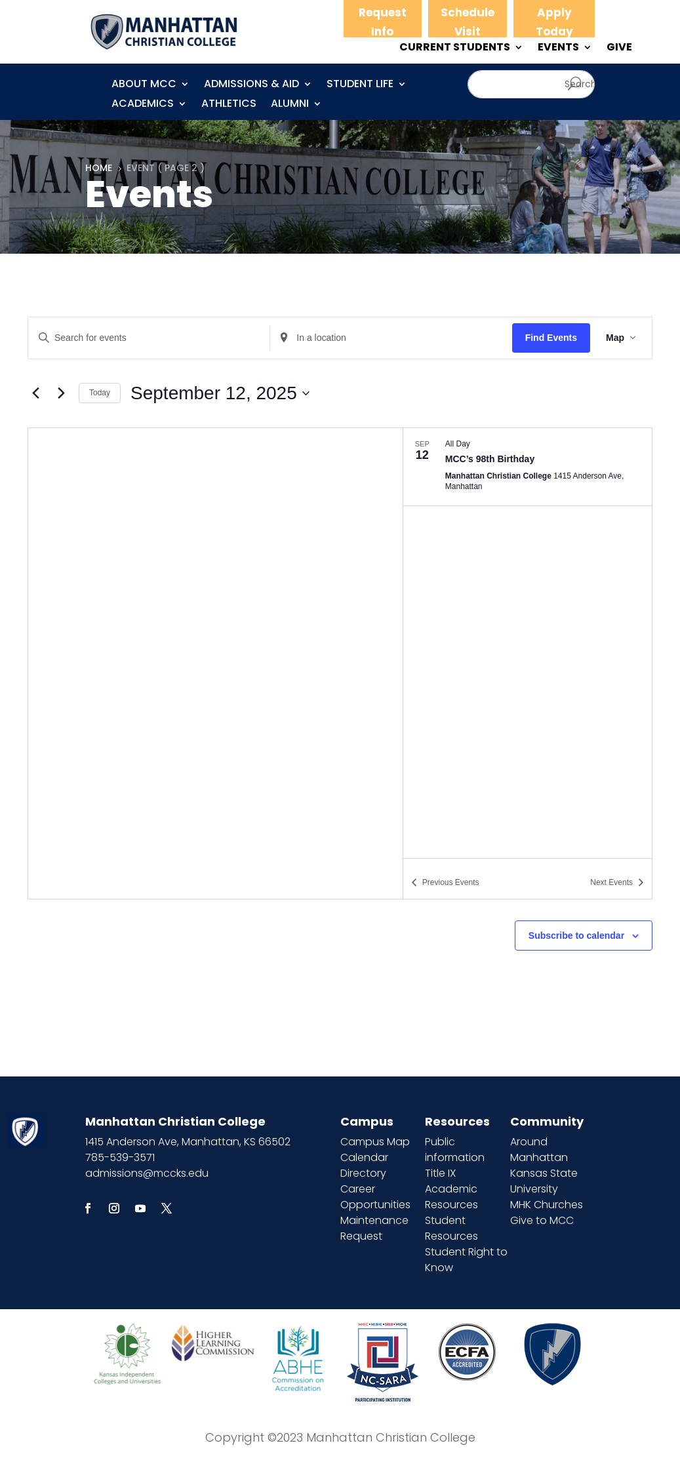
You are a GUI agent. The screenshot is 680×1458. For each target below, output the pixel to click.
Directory (363, 1173)
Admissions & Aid (251, 85)
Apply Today (554, 22)
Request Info (383, 22)
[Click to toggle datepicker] (220, 393)
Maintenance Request (374, 1228)
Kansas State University (544, 1181)
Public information (455, 1149)
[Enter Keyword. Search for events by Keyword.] (149, 338)
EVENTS (558, 48)
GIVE (619, 48)
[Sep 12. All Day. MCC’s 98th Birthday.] (527, 466)
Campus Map (375, 1141)
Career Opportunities (375, 1196)
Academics (142, 105)
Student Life (360, 85)
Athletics (228, 105)
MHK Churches (546, 1204)
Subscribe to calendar (576, 935)
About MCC (143, 85)
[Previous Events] (35, 393)
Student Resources (451, 1228)
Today (99, 392)
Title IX (440, 1173)
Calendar (364, 1157)
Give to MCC (542, 1220)
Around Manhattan (539, 1149)
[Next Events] (61, 393)
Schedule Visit (467, 22)
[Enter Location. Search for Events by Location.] (390, 338)
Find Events (551, 337)
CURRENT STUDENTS (454, 48)
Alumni (290, 105)
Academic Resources (451, 1196)
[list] (527, 643)
